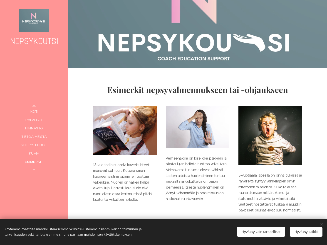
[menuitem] (34, 111)
